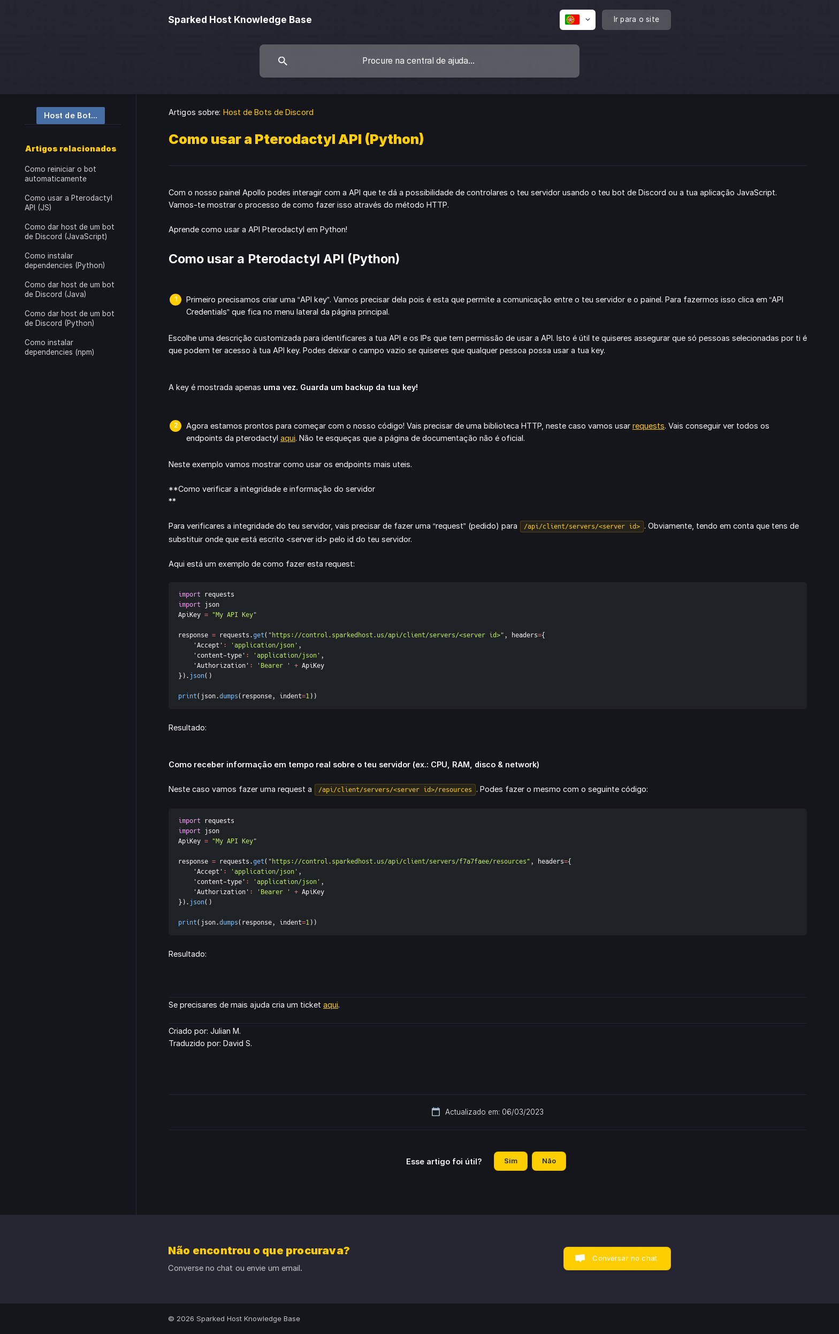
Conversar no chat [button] (624, 1258)
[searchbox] (419, 61)
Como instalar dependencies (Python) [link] (65, 260)
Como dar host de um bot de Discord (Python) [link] (70, 318)
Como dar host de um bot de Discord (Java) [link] (70, 289)
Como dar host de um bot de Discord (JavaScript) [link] (70, 232)
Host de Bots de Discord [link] (268, 112)
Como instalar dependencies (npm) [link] (59, 347)
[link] (65, 115)
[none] (240, 20)
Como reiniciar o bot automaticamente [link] (60, 174)
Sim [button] (510, 1160)
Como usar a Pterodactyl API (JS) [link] (68, 203)
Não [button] (549, 1160)
